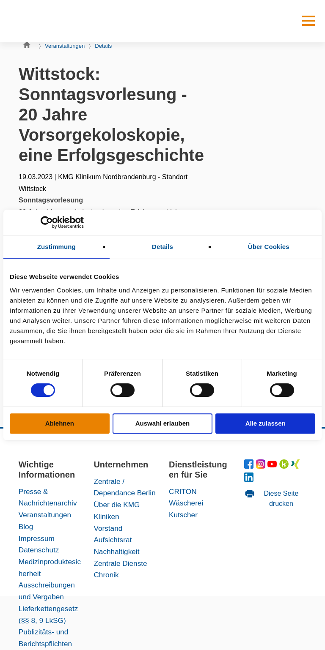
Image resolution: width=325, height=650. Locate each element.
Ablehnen (59, 423)
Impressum (37, 538)
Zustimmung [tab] (56, 246)
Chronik (106, 575)
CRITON (183, 491)
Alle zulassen (265, 423)
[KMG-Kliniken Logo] (48, 21)
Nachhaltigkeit (116, 551)
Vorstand (108, 528)
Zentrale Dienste (120, 563)
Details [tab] (162, 246)
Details (103, 46)
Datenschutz (39, 550)
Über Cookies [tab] (268, 246)
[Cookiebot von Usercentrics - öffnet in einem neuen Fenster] (47, 222)
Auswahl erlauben (162, 423)
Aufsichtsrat (113, 539)
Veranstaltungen (65, 46)
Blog (26, 526)
